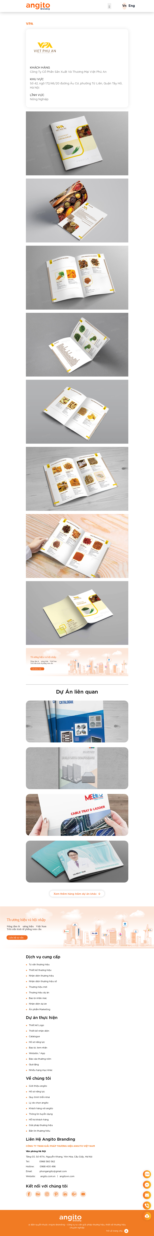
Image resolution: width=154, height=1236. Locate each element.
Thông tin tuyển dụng (41, 1113)
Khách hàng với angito (41, 1108)
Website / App (37, 1053)
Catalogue (34, 1036)
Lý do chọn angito (38, 1102)
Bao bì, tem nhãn (38, 1047)
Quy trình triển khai (39, 1097)
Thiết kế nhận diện (39, 1030)
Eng (132, 5)
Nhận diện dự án (38, 1003)
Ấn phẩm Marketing (39, 1009)
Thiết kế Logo (36, 1025)
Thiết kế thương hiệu (40, 969)
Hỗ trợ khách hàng (39, 1119)
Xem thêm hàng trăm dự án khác (77, 893)
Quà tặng (34, 1064)
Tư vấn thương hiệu (39, 964)
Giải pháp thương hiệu (41, 1125)
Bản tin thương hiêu (39, 1130)
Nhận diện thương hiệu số (43, 981)
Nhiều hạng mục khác (40, 1069)
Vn (124, 5)
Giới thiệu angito (38, 1085)
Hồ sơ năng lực (37, 1041)
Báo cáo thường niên (40, 1058)
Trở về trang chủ (117, 1230)
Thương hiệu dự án (39, 992)
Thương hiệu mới (38, 986)
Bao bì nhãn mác (38, 998)
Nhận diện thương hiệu (41, 975)
